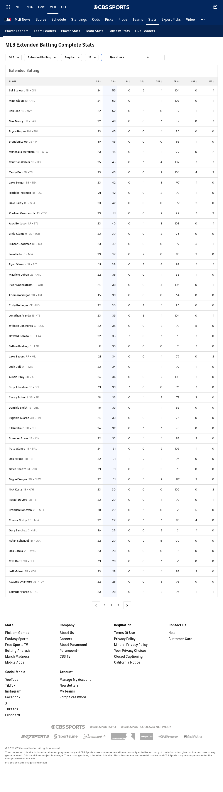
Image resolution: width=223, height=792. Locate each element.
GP (98, 81)
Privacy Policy (124, 639)
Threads (11, 709)
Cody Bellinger (18, 305)
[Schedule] (59, 19)
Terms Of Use (124, 633)
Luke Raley (16, 203)
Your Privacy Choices (130, 651)
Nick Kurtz (15, 489)
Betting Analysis (17, 651)
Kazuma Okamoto (20, 581)
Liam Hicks (15, 254)
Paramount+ (69, 651)
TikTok (10, 685)
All (148, 57)
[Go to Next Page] (127, 606)
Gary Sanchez (18, 530)
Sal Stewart (17, 90)
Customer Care (180, 639)
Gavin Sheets (17, 469)
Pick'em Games (17, 633)
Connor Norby (18, 520)
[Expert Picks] (171, 19)
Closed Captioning (128, 656)
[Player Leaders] (17, 31)
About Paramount (73, 645)
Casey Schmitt (18, 397)
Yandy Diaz (16, 172)
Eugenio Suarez (19, 418)
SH (128, 81)
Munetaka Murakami (22, 152)
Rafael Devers (18, 500)
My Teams (67, 691)
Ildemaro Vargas (19, 295)
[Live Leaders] (145, 31)
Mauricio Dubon (19, 274)
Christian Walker (19, 162)
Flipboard (12, 715)
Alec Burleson (18, 223)
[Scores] (41, 19)
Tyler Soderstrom (20, 285)
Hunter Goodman (20, 244)
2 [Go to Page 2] (111, 605)
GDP (159, 81)
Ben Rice (14, 111)
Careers (66, 639)
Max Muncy (16, 121)
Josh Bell (15, 367)
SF (142, 81)
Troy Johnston (18, 387)
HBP (194, 81)
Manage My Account (75, 679)
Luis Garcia (16, 551)
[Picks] (109, 19)
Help (172, 633)
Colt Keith (15, 561)
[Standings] (79, 19)
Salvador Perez (19, 592)
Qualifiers (117, 57)
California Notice (127, 662)
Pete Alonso (17, 448)
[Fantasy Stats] (119, 31)
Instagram (13, 691)
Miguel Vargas (18, 479)
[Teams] (138, 19)
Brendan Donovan (20, 510)
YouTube (12, 679)
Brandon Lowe (18, 141)
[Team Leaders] (45, 31)
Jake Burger (17, 182)
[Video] (190, 19)
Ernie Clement (18, 234)
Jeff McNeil (16, 571)
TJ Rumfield (16, 428)
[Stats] (152, 19)
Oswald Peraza (19, 336)
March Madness (17, 656)
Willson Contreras (21, 326)
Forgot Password (73, 697)
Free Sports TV (16, 645)
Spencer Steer (18, 438)
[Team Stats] (94, 31)
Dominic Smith (18, 407)
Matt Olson (16, 101)
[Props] (123, 19)
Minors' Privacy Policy (131, 645)
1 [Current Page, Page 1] (104, 605)
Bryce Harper (17, 131)
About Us (67, 633)
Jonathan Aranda (20, 315)
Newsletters (69, 685)
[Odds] (96, 19)
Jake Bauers (17, 356)
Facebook (12, 697)
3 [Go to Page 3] (118, 605)
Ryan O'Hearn (17, 264)
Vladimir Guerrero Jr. (22, 213)
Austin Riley (16, 377)
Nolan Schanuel (19, 541)
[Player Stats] (71, 31)
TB (113, 81)
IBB (211, 81)
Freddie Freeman (20, 193)
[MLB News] (22, 19)
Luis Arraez (16, 459)
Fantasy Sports (17, 639)
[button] (203, 19)
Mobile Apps (14, 662)
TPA (176, 81)
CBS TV (65, 656)
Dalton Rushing (19, 346)
